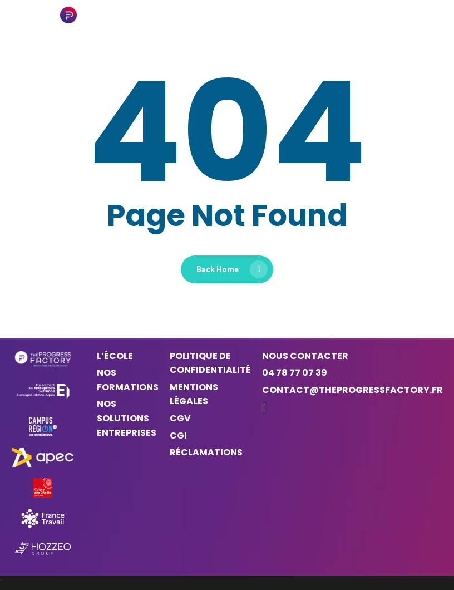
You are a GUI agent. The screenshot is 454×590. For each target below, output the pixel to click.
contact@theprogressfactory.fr (352, 390)
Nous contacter (305, 356)
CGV (180, 418)
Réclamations (206, 452)
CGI (178, 435)
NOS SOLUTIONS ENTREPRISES (126, 418)
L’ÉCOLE (115, 356)
